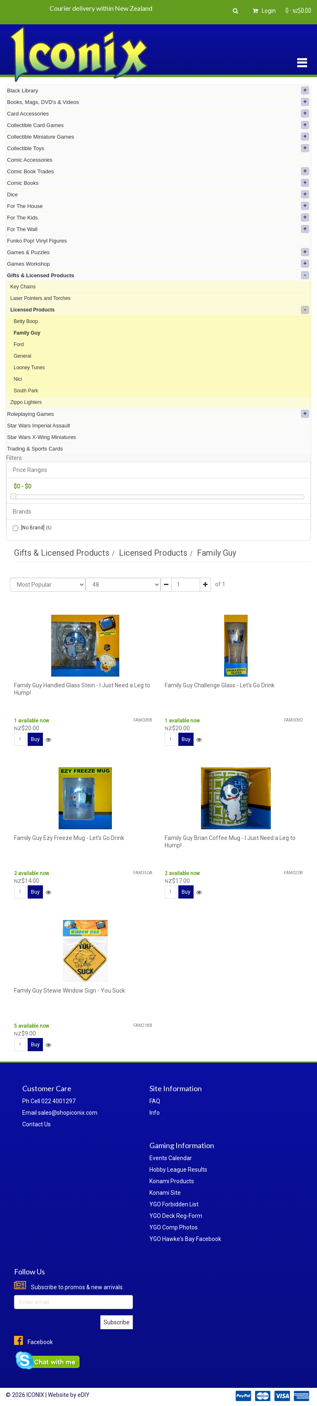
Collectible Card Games (158, 125)
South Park (26, 391)
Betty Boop (26, 321)
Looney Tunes (29, 367)
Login (263, 10)
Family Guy (27, 333)
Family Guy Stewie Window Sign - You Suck (69, 990)
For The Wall (158, 229)
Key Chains (22, 287)
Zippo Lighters (26, 402)
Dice (158, 194)
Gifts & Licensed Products (158, 275)
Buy (35, 739)
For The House (158, 206)
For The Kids (158, 217)
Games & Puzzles (158, 252)
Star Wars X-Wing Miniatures (41, 437)
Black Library (158, 90)
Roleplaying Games (158, 414)
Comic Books (158, 183)
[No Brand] (32, 528)
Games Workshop (158, 263)
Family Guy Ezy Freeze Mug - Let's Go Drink (69, 838)
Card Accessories (158, 113)
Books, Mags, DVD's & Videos (158, 102)
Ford (19, 344)
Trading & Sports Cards (35, 449)
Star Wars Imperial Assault (38, 425)
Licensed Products (159, 310)
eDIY (84, 1395)
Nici (18, 379)
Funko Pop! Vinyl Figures (37, 241)
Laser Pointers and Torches (40, 298)
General (22, 356)
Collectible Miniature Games (158, 136)
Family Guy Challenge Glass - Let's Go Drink (219, 685)
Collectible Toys (158, 148)
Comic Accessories (29, 160)
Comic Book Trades (158, 171)
